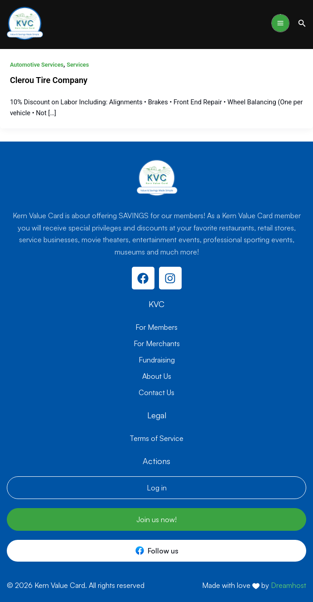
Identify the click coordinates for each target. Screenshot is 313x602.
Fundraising (157, 359)
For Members (156, 327)
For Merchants (157, 343)
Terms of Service (156, 438)
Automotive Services (36, 64)
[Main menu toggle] (280, 23)
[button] (302, 23)
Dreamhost (288, 585)
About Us (156, 376)
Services (78, 64)
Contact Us (156, 392)
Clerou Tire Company (48, 80)
